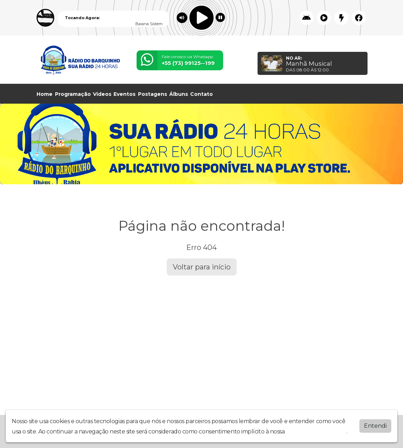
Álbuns (178, 94)
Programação (73, 94)
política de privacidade (316, 431)
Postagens (152, 94)
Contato (201, 94)
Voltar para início (202, 267)
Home (45, 94)
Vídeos (102, 94)
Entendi (375, 425)
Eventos (125, 94)
